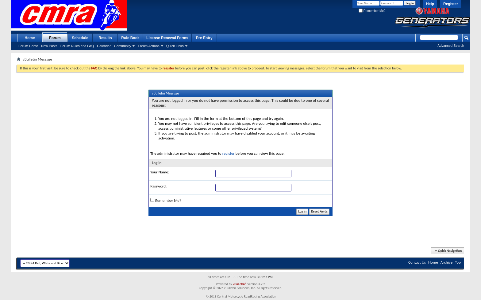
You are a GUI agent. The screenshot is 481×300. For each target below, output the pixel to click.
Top (458, 262)
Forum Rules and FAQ (77, 46)
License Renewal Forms (167, 38)
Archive (446, 262)
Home (30, 38)
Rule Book (130, 38)
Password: (158, 186)
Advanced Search (450, 45)
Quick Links (175, 46)
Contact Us (417, 262)
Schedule (80, 38)
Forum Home (28, 46)
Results (105, 38)
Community (122, 46)
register (228, 153)
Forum (54, 38)
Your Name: (159, 172)
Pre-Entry (204, 38)
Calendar (104, 46)
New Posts (49, 46)
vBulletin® (240, 284)
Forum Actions (148, 46)
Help (430, 4)
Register (450, 4)
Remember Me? (372, 11)
